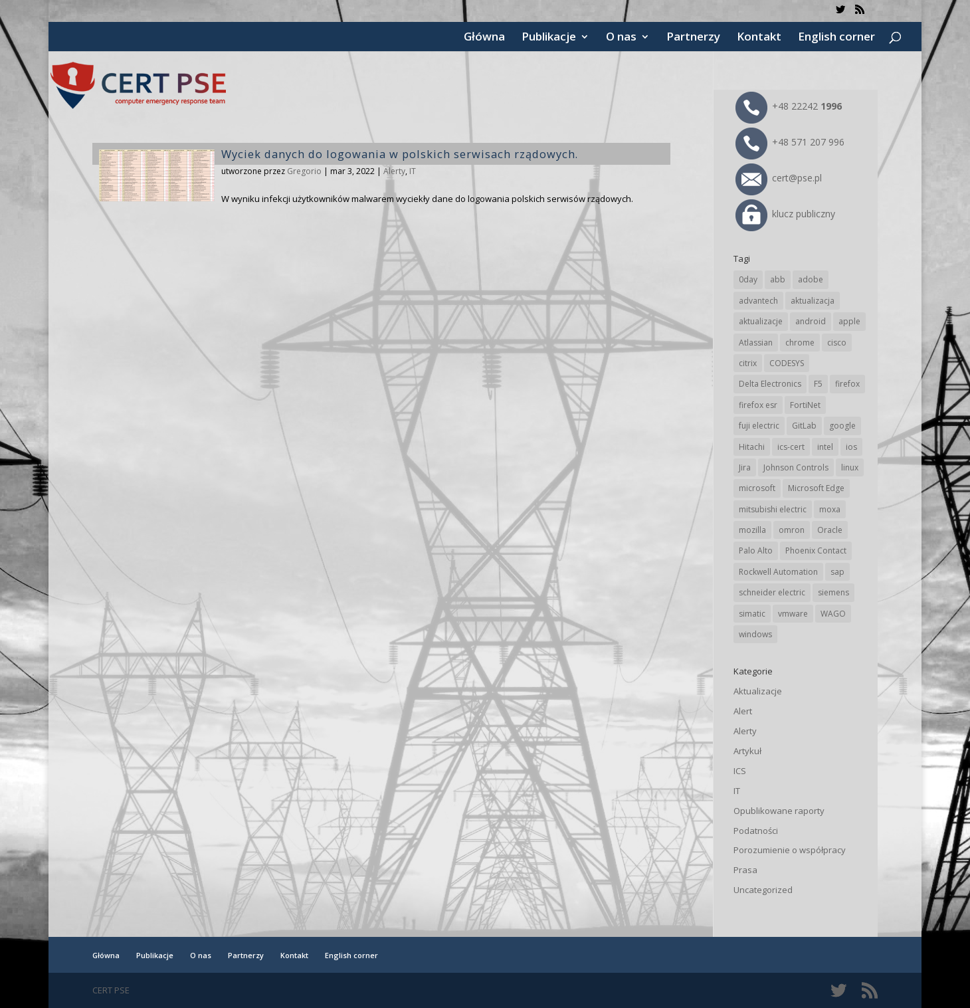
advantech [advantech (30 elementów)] (758, 300)
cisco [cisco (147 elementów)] (836, 342)
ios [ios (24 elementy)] (851, 447)
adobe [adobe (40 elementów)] (810, 279)
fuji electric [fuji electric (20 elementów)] (759, 425)
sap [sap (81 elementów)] (837, 571)
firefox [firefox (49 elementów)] (847, 383)
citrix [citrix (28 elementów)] (748, 363)
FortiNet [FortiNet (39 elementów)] (805, 405)
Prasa (745, 870)
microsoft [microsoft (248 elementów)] (757, 488)
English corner (836, 38)
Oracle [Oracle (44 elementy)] (829, 530)
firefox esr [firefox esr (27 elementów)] (758, 405)
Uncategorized (763, 890)
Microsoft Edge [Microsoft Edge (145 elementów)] (816, 488)
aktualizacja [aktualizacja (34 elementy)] (812, 300)
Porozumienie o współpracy (789, 850)
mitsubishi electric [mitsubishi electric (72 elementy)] (773, 509)
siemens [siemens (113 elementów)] (833, 592)
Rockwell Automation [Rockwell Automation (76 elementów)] (778, 571)
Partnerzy (693, 38)
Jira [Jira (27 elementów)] (745, 467)
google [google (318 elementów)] (842, 425)
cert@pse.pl (778, 177)
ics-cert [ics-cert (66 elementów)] (791, 447)
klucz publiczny (785, 213)
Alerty (394, 171)
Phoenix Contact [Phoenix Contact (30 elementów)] (815, 550)
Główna (484, 38)
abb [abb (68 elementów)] (777, 279)
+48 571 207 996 (789, 142)
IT (412, 171)
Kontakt (759, 38)
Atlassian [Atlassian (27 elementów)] (756, 342)
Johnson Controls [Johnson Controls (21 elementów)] (795, 467)
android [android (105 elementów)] (810, 321)
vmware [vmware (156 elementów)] (793, 613)
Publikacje (549, 38)
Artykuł (747, 751)
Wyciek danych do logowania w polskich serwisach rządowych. (399, 153)
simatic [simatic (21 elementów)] (752, 613)
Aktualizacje (757, 691)
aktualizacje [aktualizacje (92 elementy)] (761, 321)
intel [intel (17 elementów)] (825, 447)
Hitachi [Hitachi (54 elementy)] (752, 447)
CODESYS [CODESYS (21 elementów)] (786, 363)
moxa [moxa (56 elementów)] (829, 509)
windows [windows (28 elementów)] (755, 634)
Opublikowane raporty (778, 811)
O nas (621, 38)
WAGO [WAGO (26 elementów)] (833, 613)
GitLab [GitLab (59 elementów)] (804, 425)
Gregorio (304, 171)
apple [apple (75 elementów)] (849, 321)
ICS (739, 771)
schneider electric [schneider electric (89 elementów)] (772, 592)
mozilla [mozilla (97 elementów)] (752, 530)
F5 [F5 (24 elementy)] (818, 383)
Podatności (755, 831)
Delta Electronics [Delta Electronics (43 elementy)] (770, 383)
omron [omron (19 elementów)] (792, 530)
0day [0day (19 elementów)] (748, 279)
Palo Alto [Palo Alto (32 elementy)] (756, 550)
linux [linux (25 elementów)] (849, 467)
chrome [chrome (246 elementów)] (800, 342)
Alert (742, 711)
